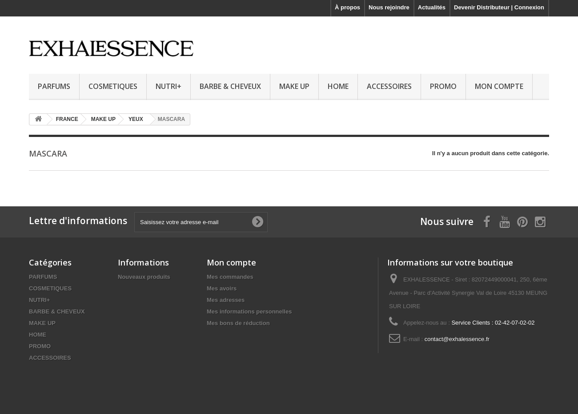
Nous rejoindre (389, 7)
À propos (347, 7)
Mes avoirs (222, 288)
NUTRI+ (168, 86)
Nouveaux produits (144, 276)
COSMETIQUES (112, 86)
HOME (338, 86)
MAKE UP (294, 86)
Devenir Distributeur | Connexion (499, 7)
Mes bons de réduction (238, 323)
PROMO (443, 86)
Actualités (432, 7)
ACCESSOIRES (389, 86)
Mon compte (231, 262)
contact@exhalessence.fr (457, 339)
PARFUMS (54, 86)
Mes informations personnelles (249, 311)
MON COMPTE (499, 86)
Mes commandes (230, 276)
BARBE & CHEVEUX (230, 86)
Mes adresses (226, 300)
